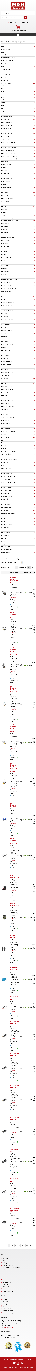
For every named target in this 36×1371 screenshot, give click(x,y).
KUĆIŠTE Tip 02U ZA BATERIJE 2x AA (14, 1119)
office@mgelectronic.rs (10, 1327)
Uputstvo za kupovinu (9, 1278)
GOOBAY (13, 597)
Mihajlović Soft (22, 1367)
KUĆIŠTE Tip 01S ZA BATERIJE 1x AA (14, 1055)
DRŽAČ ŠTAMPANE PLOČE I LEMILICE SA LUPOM (13, 690)
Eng (15, 22)
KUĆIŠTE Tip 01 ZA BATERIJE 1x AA (14, 998)
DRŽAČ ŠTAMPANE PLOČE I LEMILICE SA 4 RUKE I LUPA (14, 651)
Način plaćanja (7, 1282)
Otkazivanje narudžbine (9, 1289)
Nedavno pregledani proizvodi (11, 1267)
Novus (9, 1367)
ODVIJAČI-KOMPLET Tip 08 (14, 904)
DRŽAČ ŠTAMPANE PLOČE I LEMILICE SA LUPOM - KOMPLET (13, 767)
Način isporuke (7, 1280)
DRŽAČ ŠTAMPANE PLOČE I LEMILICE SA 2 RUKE (14, 579)
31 (27, 1245)
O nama (5, 1299)
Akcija (4, 1260)
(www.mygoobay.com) (17, 42)
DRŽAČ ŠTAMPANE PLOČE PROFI (14, 805)
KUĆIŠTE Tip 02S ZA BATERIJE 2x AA (14, 1087)
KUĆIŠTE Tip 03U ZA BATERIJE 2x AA (14, 1149)
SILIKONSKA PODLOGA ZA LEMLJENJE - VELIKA (13, 968)
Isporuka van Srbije (8, 1291)
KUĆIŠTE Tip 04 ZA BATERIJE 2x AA (14, 1180)
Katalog (5, 1306)
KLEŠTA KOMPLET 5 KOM (14, 876)
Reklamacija (6, 1287)
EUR (27, 22)
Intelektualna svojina (8, 1313)
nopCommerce (18, 1369)
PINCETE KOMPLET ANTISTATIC (13, 935)
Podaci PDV (6, 1301)
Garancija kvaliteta (8, 1284)
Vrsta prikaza (22, 567)
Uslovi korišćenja (7, 1308)
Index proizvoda (7, 1263)
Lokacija (5, 1304)
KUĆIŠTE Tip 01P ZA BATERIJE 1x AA (14, 1023)
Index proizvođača (8, 1265)
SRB (10, 22)
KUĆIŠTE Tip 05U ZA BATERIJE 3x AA (14, 1210)
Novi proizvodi (7, 1258)
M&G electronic (13, 1359)
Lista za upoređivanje (9, 1270)
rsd (24, 22)
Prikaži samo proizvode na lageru (12, 559)
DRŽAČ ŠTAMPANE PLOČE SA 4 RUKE (13, 615)
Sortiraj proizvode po (6, 562)
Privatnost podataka (8, 1310)
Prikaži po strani (5, 567)
